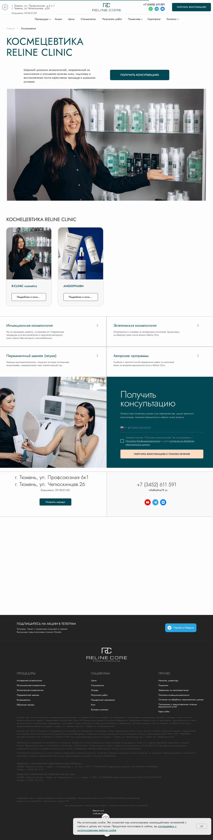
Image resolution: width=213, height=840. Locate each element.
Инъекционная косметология (31, 685)
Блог (93, 704)
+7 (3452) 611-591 (154, 4)
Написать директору (168, 680)
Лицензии (163, 685)
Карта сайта (163, 711)
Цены (71, 19)
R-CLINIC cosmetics (24, 286)
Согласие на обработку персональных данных (180, 699)
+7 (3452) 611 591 (157, 484)
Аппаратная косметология (29, 680)
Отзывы (94, 690)
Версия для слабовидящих (100, 812)
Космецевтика (23, 700)
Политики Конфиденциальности (143, 441)
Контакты (172, 19)
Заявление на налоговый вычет (173, 690)
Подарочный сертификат (103, 700)
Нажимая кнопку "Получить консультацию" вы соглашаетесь (158, 437)
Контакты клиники (99, 709)
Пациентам (134, 19)
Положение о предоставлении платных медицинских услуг (177, 705)
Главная (10, 28)
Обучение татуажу (25, 704)
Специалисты (88, 19)
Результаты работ (112, 19)
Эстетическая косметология (30, 690)
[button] (191, 7)
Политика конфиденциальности (173, 695)
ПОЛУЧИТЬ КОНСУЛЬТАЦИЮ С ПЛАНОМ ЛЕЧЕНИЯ (162, 454)
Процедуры (42, 19)
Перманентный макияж (28, 695)
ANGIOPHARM (73, 286)
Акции (58, 19)
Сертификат (154, 19)
